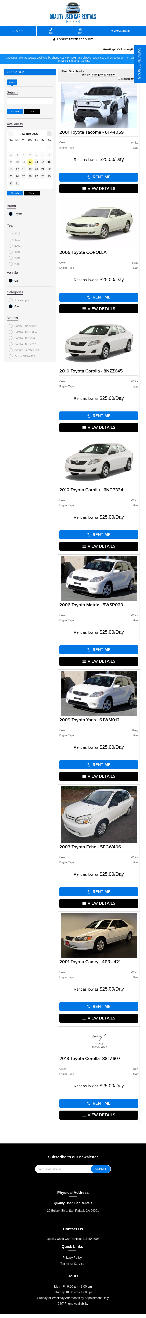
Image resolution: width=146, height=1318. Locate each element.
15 (49, 161)
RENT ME (98, 176)
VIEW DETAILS (98, 187)
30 (11, 183)
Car (14, 281)
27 (36, 176)
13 (36, 161)
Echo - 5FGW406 (22, 356)
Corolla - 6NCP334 (23, 332)
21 (42, 169)
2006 (14, 252)
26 (30, 176)
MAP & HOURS (120, 31)
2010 (14, 239)
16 (11, 169)
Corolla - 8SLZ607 (22, 344)
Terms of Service (72, 1251)
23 (11, 176)
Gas (14, 306)
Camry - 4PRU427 (22, 326)
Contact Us (73, 1216)
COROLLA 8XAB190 (24, 350)
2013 (14, 233)
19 (30, 169)
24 (17, 176)
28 (42, 176)
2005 (14, 258)
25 (23, 176)
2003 (14, 264)
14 (42, 161)
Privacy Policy (72, 1245)
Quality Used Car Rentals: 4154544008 (73, 1225)
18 (23, 169)
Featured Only (127, 78)
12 (30, 161)
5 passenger (19, 300)
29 (49, 176)
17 (17, 169)
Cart (80, 31)
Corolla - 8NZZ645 (22, 338)
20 (36, 169)
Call (51, 31)
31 (17, 183)
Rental (12, 82)
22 (49, 169)
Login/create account (73, 39)
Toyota (15, 214)
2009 (14, 246)
